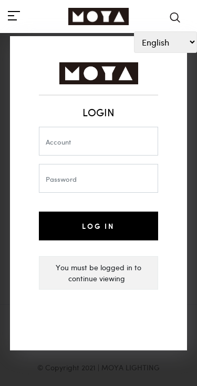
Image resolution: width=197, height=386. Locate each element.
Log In (98, 225)
